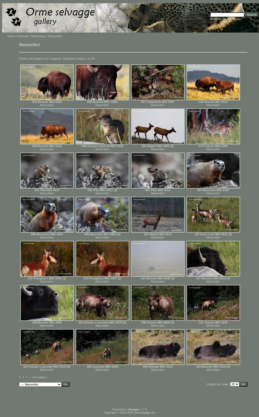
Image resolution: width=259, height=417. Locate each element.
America (23, 36)
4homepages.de (144, 412)
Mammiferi (47, 105)
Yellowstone (38, 36)
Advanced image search (224, 19)
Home (11, 36)
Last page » (39, 377)
